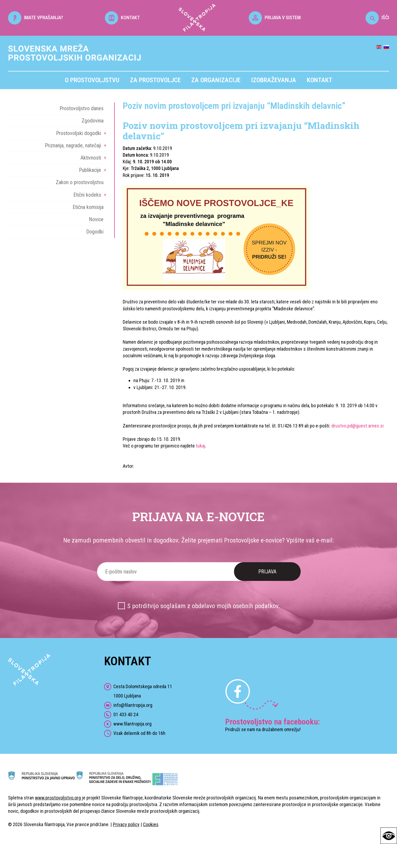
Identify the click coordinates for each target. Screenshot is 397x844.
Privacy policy (126, 824)
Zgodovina (93, 120)
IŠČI (377, 17)
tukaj (200, 446)
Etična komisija (88, 207)
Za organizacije (215, 80)
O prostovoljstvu (92, 80)
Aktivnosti (91, 157)
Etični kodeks (87, 195)
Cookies (150, 824)
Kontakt (319, 80)
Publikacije (90, 170)
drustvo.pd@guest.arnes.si (357, 426)
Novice (96, 219)
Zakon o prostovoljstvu (80, 182)
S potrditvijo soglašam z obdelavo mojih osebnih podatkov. (203, 606)
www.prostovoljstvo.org (58, 798)
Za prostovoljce (155, 80)
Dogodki (95, 231)
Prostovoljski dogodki (78, 133)
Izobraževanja (273, 80)
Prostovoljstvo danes (81, 108)
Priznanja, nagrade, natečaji (73, 145)
